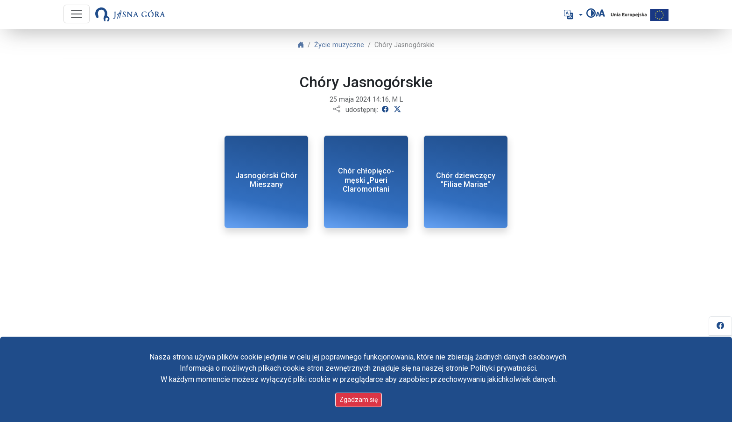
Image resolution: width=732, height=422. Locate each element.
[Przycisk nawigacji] (76, 14)
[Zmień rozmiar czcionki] (600, 13)
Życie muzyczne (339, 45)
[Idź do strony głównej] (130, 14)
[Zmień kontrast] (591, 13)
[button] (572, 14)
